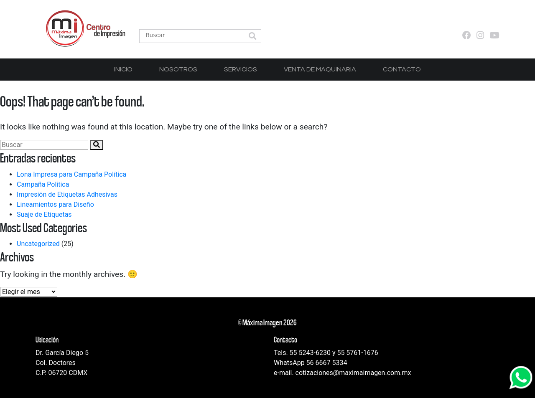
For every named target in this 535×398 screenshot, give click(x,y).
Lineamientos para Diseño (55, 204)
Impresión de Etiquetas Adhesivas (67, 194)
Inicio (123, 69)
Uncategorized (38, 244)
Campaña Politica (43, 184)
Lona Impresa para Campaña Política (71, 174)
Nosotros (178, 69)
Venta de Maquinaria (320, 69)
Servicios (240, 69)
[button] (252, 37)
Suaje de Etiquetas (44, 214)
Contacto (402, 69)
